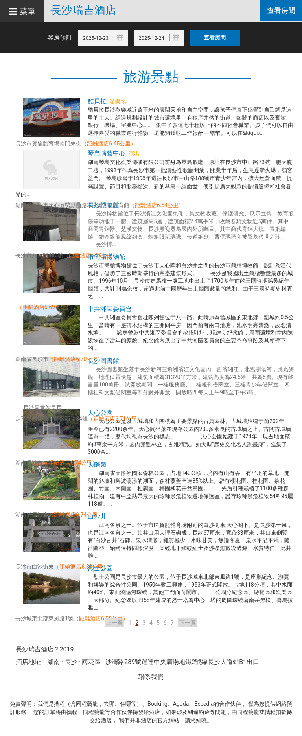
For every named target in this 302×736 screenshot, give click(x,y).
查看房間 (280, 11)
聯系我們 (151, 677)
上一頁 (114, 623)
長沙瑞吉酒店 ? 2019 (45, 649)
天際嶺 (97, 464)
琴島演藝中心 (106, 153)
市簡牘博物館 (106, 257)
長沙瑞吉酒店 (91, 10)
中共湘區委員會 (110, 309)
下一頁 (187, 623)
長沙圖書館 (103, 360)
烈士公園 (100, 568)
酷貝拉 (97, 101)
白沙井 (97, 516)
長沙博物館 (103, 205)
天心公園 (100, 412)
